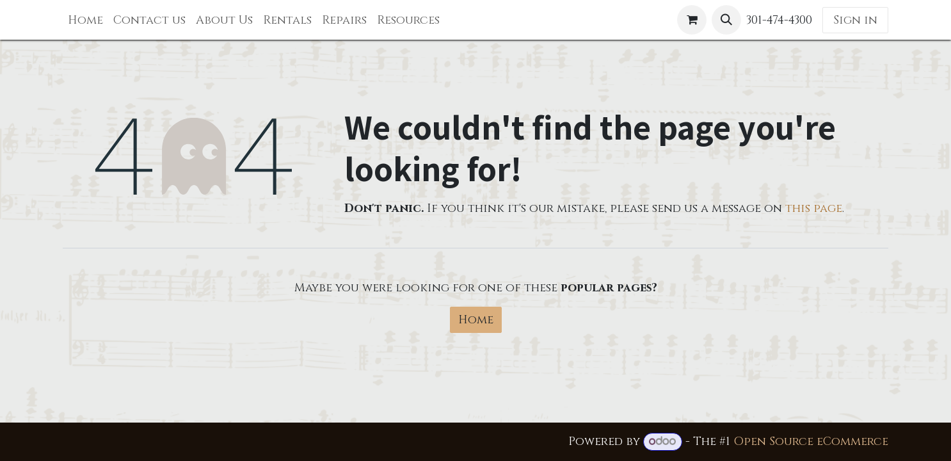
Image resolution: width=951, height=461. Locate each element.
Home (475, 320)
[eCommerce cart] (692, 20)
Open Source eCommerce (810, 441)
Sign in (855, 20)
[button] (726, 20)
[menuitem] (85, 20)
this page (813, 208)
